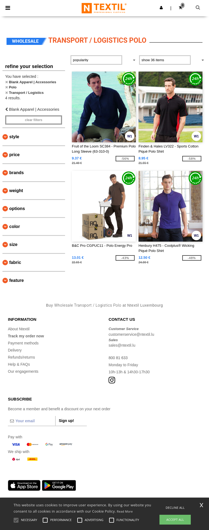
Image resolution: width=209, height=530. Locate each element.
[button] (161, 7)
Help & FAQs (19, 364)
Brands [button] (16, 172)
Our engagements (23, 371)
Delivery (15, 350)
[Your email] (31, 421)
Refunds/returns (21, 357)
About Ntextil (18, 329)
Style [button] (14, 136)
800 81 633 (118, 358)
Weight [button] (16, 190)
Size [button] (13, 244)
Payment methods (23, 343)
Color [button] (14, 226)
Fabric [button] (15, 262)
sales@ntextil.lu (122, 345)
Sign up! (66, 420)
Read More (125, 511)
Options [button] (17, 208)
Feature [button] (16, 280)
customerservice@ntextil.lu (131, 334)
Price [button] (14, 154)
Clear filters (33, 120)
